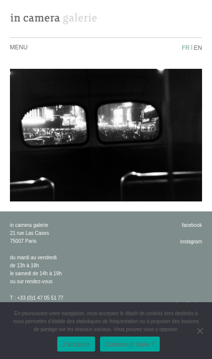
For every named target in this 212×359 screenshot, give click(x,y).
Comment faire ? (130, 344)
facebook (192, 225)
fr (186, 47)
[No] (200, 331)
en (198, 47)
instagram (191, 241)
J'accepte (76, 344)
